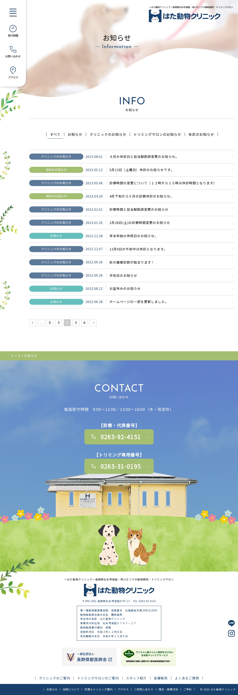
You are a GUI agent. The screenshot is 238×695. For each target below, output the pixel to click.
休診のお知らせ (201, 134)
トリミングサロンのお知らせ (157, 134)
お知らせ (75, 134)
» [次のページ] (93, 323)
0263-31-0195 (121, 466)
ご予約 (187, 689)
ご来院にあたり (143, 689)
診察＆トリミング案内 (99, 689)
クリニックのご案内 (54, 678)
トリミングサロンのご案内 (98, 678)
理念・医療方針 (168, 689)
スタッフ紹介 (136, 678)
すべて (55, 134)
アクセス (123, 689)
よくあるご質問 (187, 678)
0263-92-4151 (121, 437)
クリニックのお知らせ (108, 134)
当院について (71, 689)
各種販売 (161, 678)
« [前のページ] (33, 323)
